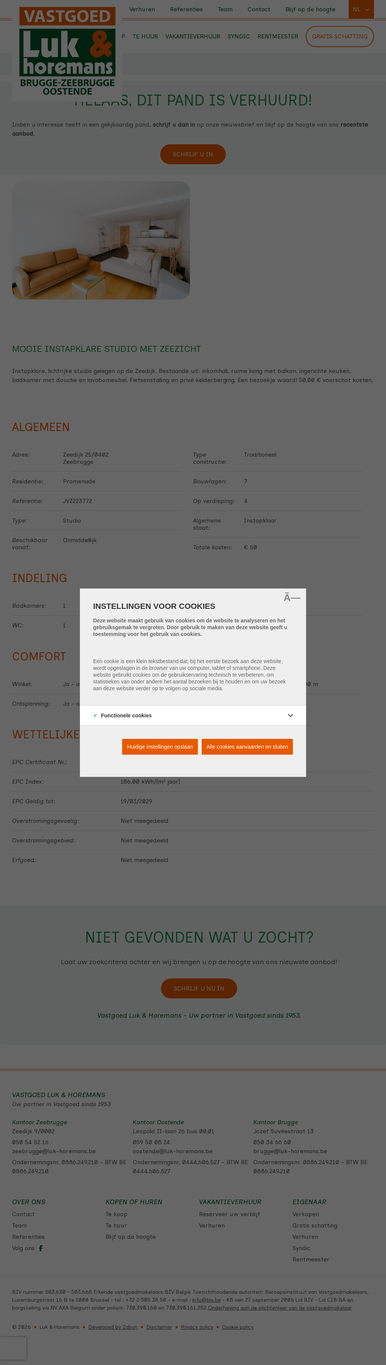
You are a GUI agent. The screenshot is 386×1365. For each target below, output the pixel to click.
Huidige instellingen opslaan (160, 747)
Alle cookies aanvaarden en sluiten (247, 747)
